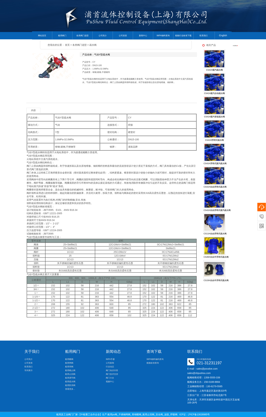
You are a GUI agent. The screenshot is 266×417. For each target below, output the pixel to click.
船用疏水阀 (70, 381)
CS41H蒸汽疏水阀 (214, 70)
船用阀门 (62, 35)
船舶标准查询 (153, 363)
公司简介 (103, 35)
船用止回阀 (70, 374)
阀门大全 (110, 378)
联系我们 (204, 35)
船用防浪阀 (70, 385)
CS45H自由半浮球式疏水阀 (216, 257)
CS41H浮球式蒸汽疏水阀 (215, 163)
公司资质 (123, 35)
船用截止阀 (70, 370)
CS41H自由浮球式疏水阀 (215, 187)
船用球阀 (69, 366)
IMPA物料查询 (163, 35)
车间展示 (28, 370)
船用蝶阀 (69, 359)
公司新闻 (110, 363)
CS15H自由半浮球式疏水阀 (216, 280)
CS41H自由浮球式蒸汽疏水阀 (217, 210)
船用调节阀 (70, 378)
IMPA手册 (110, 359)
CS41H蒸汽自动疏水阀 (214, 93)
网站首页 (42, 35)
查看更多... (70, 389)
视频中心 (110, 381)
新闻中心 (143, 35)
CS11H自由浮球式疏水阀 (215, 233)
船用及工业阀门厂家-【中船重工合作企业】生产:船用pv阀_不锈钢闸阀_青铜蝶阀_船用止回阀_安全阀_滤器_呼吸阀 (116, 414)
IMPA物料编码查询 (155, 359)
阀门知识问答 (112, 370)
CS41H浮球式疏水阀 (214, 140)
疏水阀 (93, 45)
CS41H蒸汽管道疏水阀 (214, 117)
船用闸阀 (69, 363)
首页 (67, 45)
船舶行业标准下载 (183, 35)
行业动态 (110, 366)
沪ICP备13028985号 (199, 414)
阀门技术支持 (112, 374)
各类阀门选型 (82, 35)
